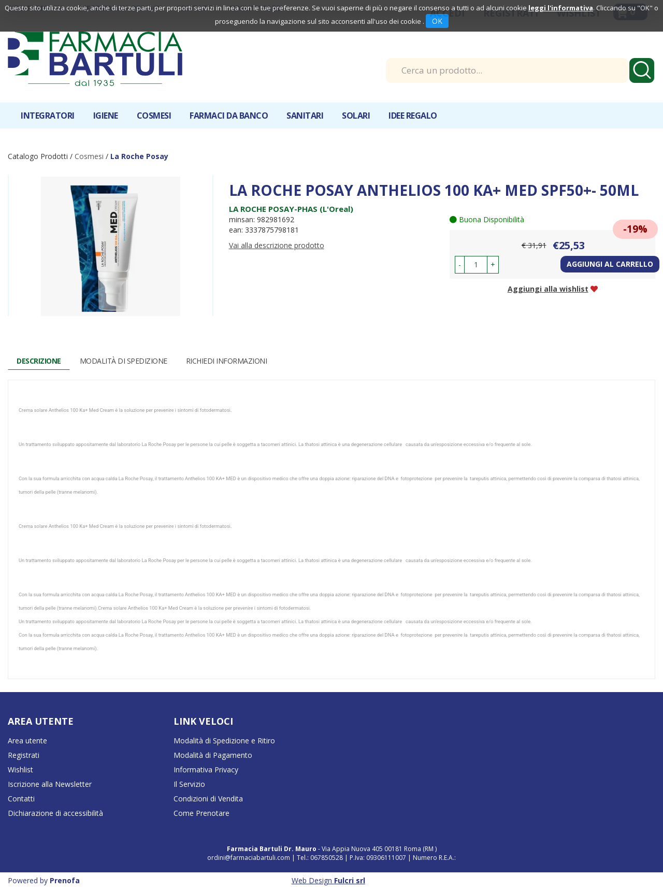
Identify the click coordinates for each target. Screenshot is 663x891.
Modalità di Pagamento (213, 755)
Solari (356, 115)
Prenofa (65, 880)
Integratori (48, 115)
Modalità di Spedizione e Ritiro (224, 740)
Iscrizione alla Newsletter (50, 784)
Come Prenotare (201, 813)
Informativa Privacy (206, 769)
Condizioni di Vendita (208, 798)
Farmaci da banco (229, 115)
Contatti (21, 798)
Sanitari (304, 115)
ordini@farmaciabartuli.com (248, 857)
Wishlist (20, 769)
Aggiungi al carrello (610, 264)
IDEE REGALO (412, 115)
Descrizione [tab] (39, 361)
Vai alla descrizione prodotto (276, 245)
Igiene (105, 115)
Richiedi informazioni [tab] (226, 361)
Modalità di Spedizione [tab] (123, 361)
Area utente (27, 740)
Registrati (23, 755)
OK (437, 21)
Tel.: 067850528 (320, 857)
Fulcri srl (349, 880)
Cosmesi (154, 115)
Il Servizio (189, 784)
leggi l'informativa (560, 7)
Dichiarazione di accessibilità (55, 813)
